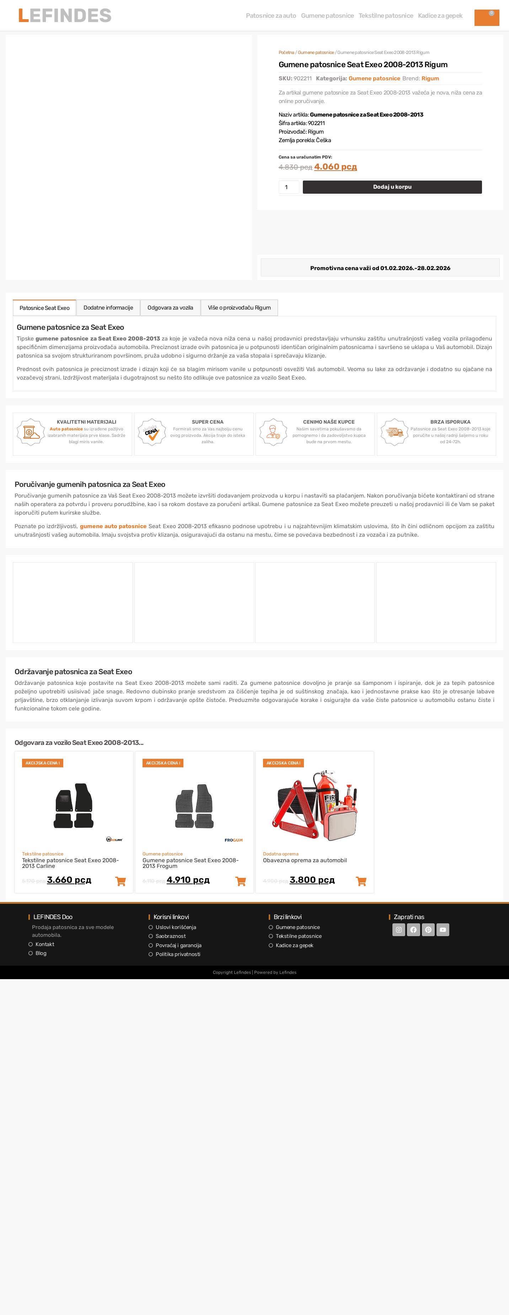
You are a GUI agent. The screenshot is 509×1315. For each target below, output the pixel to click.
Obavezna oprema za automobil (305, 860)
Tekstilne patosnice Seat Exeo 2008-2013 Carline (70, 863)
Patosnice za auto (271, 15)
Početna (286, 52)
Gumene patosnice (327, 15)
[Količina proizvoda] (289, 187)
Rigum (430, 78)
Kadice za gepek (440, 15)
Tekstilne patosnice (386, 15)
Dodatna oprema (281, 854)
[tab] (45, 308)
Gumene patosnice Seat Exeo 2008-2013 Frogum (191, 863)
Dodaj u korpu (392, 186)
